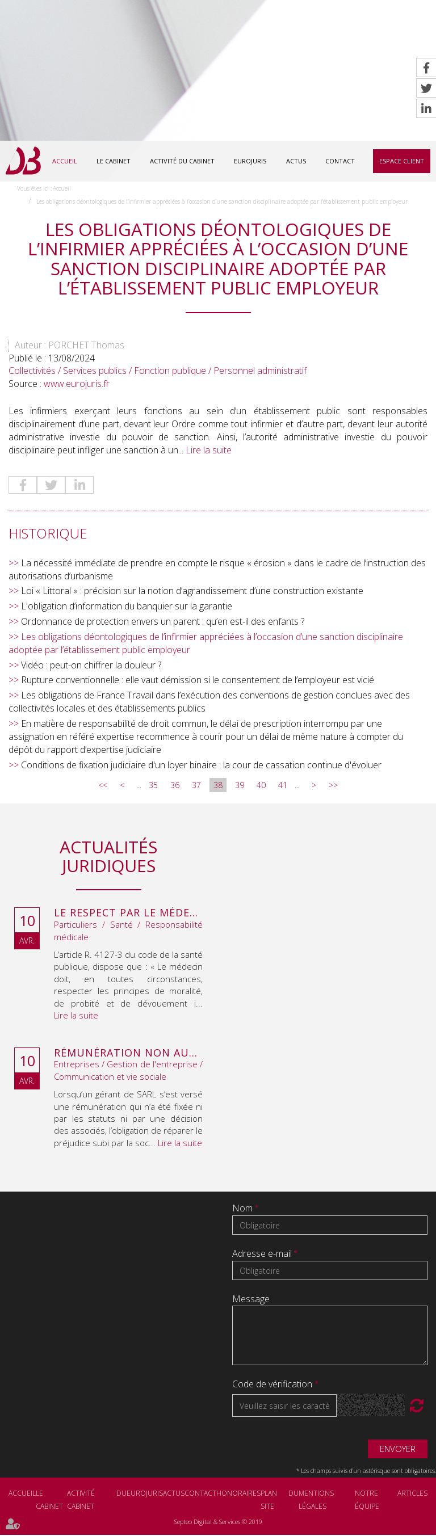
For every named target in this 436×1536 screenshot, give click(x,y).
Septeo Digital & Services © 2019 (218, 1523)
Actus (296, 161)
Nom (243, 1209)
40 (261, 786)
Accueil (64, 161)
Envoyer (398, 1450)
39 (239, 786)
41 (282, 786)
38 (218, 786)
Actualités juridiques (108, 858)
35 (153, 786)
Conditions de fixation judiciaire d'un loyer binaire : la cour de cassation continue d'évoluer (201, 766)
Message (251, 1300)
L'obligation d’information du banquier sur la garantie (126, 607)
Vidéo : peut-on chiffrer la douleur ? (91, 666)
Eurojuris (250, 161)
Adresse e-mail (263, 1255)
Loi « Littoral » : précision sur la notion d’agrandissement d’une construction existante (192, 592)
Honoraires (238, 1495)
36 (174, 786)
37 (196, 786)
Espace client (401, 161)
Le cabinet (114, 161)
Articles (412, 1495)
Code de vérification (272, 1385)
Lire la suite (209, 451)
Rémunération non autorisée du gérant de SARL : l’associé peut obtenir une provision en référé (128, 1054)
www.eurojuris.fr (77, 385)
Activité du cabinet (182, 161)
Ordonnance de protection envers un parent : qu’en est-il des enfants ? (162, 623)
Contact (340, 161)
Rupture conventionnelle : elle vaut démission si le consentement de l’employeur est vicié (197, 681)
